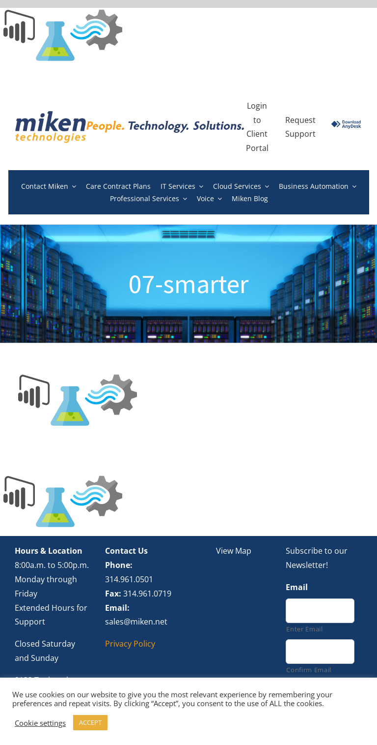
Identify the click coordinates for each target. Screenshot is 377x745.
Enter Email (304, 629)
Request (300, 120)
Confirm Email (308, 669)
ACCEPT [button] (90, 722)
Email (297, 587)
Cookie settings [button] (40, 722)
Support (300, 133)
